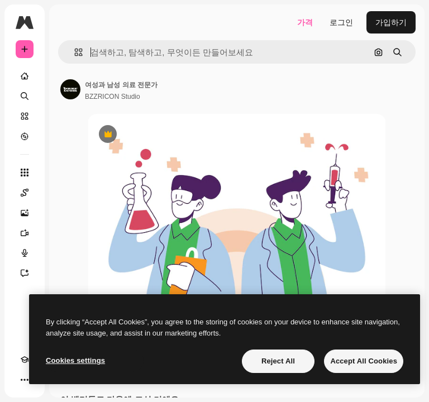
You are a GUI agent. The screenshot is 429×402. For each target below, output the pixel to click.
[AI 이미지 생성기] (25, 213)
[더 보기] (25, 380)
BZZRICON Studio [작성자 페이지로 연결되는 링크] (112, 96)
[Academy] (25, 359)
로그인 (341, 22)
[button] (74, 52)
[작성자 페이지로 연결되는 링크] (70, 89)
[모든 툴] (25, 172)
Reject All (278, 361)
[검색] (25, 96)
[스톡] (25, 116)
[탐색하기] (25, 136)
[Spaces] (25, 193)
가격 (305, 22)
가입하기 (391, 22)
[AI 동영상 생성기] (25, 233)
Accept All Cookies (363, 361)
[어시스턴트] (25, 273)
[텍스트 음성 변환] (25, 253)
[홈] (25, 76)
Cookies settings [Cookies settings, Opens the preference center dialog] (75, 360)
